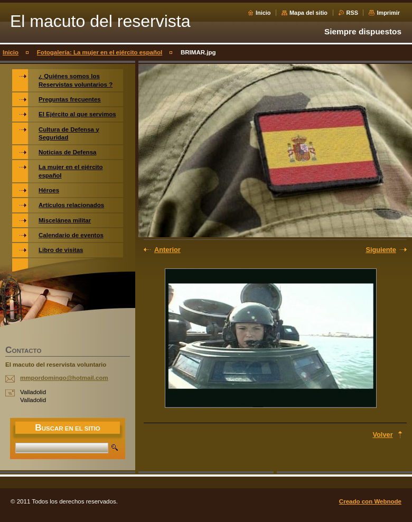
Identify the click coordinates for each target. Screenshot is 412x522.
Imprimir (388, 13)
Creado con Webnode (370, 501)
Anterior (167, 250)
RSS (352, 13)
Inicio (263, 13)
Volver (382, 435)
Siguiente (381, 250)
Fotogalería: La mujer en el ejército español (99, 52)
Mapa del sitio (308, 13)
